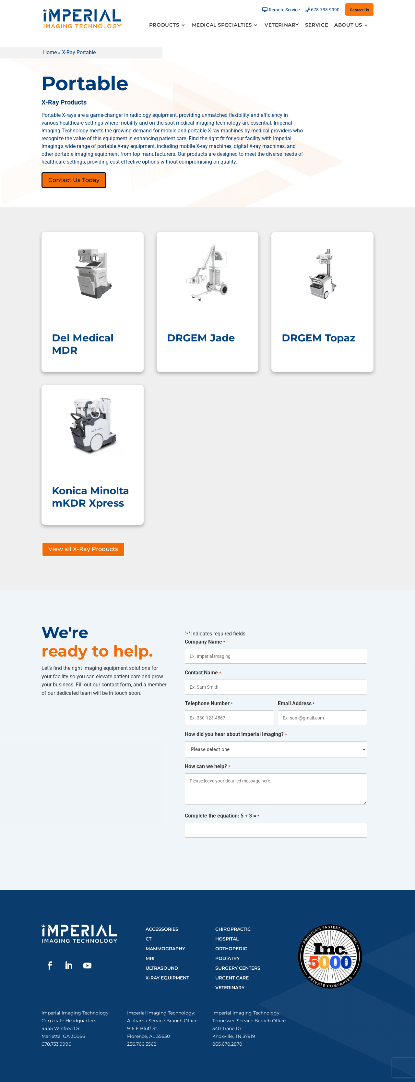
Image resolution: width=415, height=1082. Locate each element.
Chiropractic (233, 929)
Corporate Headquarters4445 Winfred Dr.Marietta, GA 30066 (69, 1028)
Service (316, 25)
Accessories (162, 929)
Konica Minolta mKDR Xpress (90, 497)
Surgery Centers (237, 968)
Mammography (165, 949)
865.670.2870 (227, 1044)
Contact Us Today (74, 180)
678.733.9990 (325, 9)
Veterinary (282, 25)
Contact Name (203, 673)
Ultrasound (162, 968)
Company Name (205, 642)
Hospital (227, 939)
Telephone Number (208, 704)
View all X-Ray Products (83, 549)
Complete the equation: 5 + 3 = (222, 816)
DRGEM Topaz (318, 338)
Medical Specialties (222, 25)
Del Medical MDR (82, 344)
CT (148, 939)
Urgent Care (232, 978)
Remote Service (284, 9)
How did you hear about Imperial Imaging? (236, 735)
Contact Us (359, 10)
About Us (348, 25)
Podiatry (227, 958)
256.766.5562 (141, 1044)
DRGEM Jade (201, 338)
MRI (150, 958)
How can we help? (207, 767)
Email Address (296, 704)
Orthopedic (231, 949)
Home (50, 52)
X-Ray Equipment (167, 978)
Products (164, 25)
